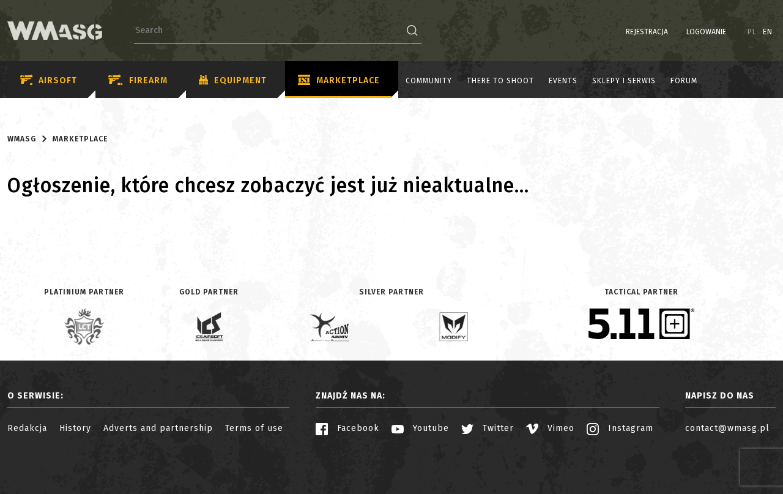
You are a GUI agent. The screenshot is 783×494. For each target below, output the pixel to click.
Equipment (233, 80)
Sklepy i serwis (624, 81)
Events (563, 81)
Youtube (420, 428)
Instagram (620, 428)
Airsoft (48, 80)
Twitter (487, 428)
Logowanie (706, 32)
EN (768, 32)
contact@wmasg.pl (727, 428)
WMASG (21, 139)
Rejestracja (647, 32)
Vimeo (550, 428)
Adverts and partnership (158, 428)
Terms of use (254, 428)
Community (429, 81)
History (75, 428)
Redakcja (27, 428)
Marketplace (339, 81)
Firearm (138, 80)
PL (752, 32)
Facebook (347, 428)
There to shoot (500, 81)
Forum (683, 81)
